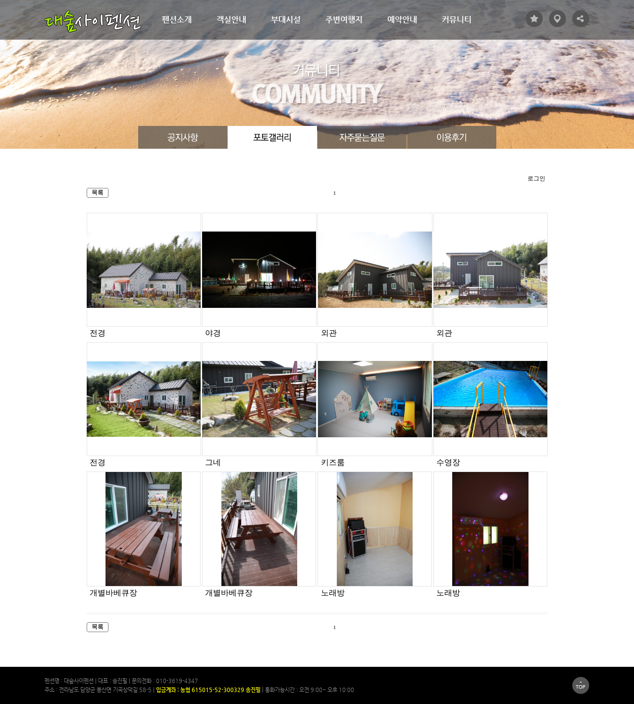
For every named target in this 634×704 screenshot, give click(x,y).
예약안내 (402, 19)
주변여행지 (344, 19)
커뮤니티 (457, 19)
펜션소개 (177, 19)
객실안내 (231, 19)
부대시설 (286, 19)
